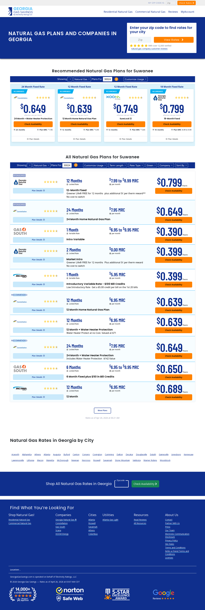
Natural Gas (80, 79)
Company (165, 165)
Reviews (173, 11)
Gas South (60, 526)
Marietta (50, 460)
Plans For (97, 79)
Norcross (86, 460)
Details (34, 139)
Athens (37, 454)
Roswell (96, 460)
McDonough (62, 460)
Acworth (15, 454)
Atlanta (47, 454)
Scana (58, 530)
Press (167, 526)
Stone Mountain (122, 460)
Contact (168, 519)
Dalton (120, 454)
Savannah (107, 460)
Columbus (93, 534)
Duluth (153, 454)
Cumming (109, 454)
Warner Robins (150, 460)
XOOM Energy (62, 534)
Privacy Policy (171, 540)
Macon (40, 460)
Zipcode (121, 480)
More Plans (102, 410)
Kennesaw (188, 454)
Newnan (75, 460)
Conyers (86, 454)
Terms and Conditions (175, 547)
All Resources (140, 523)
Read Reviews (140, 519)
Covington (97, 454)
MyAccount (187, 11)
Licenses (169, 557)
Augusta (57, 454)
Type (135, 165)
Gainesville (164, 454)
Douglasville (141, 454)
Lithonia (30, 460)
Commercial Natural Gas (150, 11)
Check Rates (186, 3)
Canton (76, 454)
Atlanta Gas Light (110, 519)
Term (116, 165)
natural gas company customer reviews (149, 48)
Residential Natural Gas (118, 11)
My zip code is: (156, 3)
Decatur (129, 454)
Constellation (62, 523)
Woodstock (165, 460)
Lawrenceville (18, 460)
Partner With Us (172, 523)
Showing (62, 79)
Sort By (180, 165)
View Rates (174, 40)
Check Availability (125, 124)
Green (150, 165)
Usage (134, 79)
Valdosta (137, 460)
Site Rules (169, 544)
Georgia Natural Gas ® (66, 519)
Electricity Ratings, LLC (66, 576)
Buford (66, 454)
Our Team (170, 530)
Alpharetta (27, 454)
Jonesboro (176, 454)
